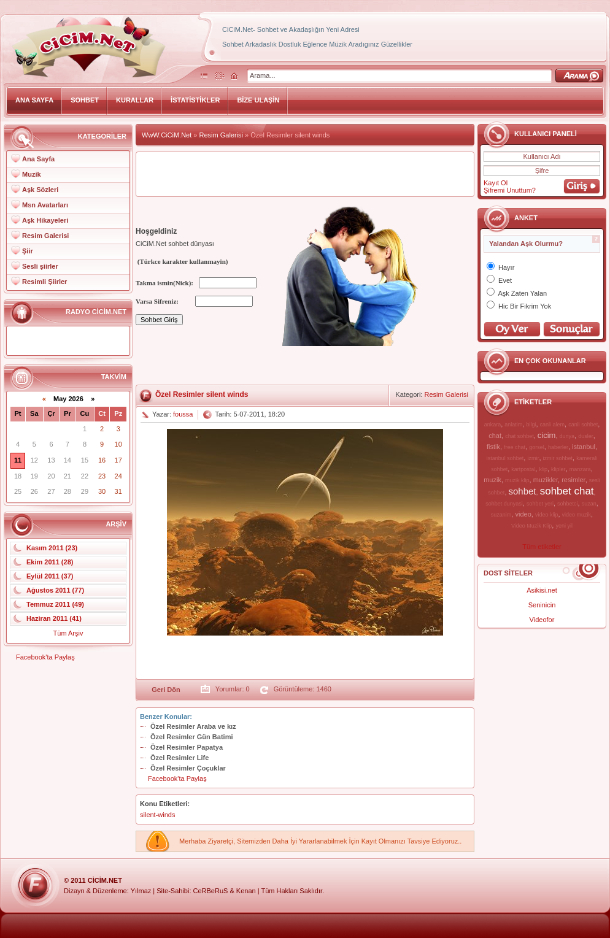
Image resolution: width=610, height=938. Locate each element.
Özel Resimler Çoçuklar (188, 768)
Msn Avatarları (45, 205)
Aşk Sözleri (40, 189)
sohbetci (567, 504)
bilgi (531, 424)
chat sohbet (519, 436)
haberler (558, 447)
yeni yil (564, 526)
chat (494, 435)
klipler (558, 469)
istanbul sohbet (505, 458)
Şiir (27, 251)
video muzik (577, 515)
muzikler (545, 479)
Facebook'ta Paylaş (45, 657)
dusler (585, 436)
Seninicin (542, 605)
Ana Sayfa (38, 159)
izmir (533, 458)
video (523, 514)
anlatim (513, 424)
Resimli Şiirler (44, 281)
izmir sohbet (558, 458)
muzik (492, 479)
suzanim (501, 515)
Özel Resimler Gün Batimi (191, 736)
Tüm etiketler (542, 546)
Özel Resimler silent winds (201, 394)
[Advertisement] (305, 174)
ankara (492, 424)
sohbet (522, 491)
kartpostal (523, 469)
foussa (183, 414)
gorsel (536, 447)
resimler (573, 479)
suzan (589, 504)
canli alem (552, 424)
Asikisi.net (542, 590)
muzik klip (517, 480)
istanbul (583, 446)
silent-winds (157, 814)
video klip (546, 515)
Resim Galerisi (45, 235)
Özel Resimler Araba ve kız (193, 726)
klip (543, 469)
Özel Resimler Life (179, 757)
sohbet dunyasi (504, 504)
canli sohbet (583, 424)
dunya (567, 436)
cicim (547, 435)
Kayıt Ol (496, 182)
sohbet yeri (540, 504)
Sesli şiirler (40, 266)
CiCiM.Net (105, 880)
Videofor (542, 619)
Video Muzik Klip (531, 526)
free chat (514, 447)
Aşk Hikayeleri (45, 220)
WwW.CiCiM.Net (166, 135)
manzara (580, 469)
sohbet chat (567, 491)
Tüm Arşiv (68, 633)
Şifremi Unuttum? (510, 190)
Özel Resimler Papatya (186, 747)
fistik (493, 446)
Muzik (31, 174)
